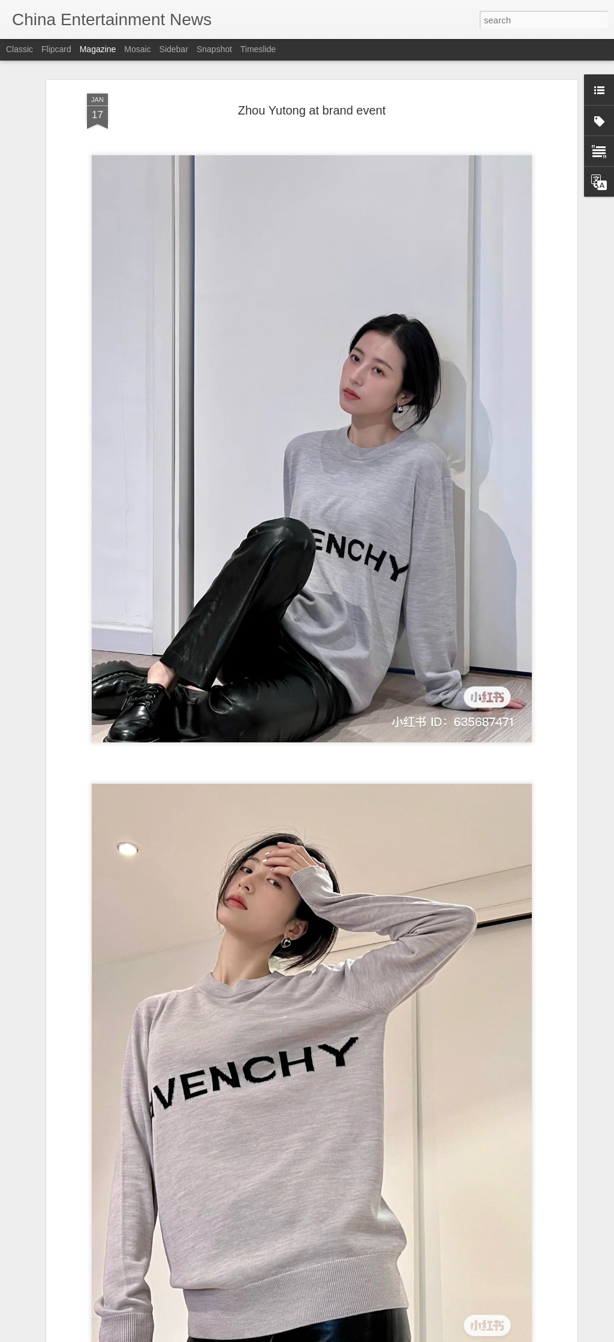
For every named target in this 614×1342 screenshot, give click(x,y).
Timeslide (258, 49)
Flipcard (56, 49)
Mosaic (137, 49)
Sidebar (173, 49)
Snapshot (214, 49)
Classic (19, 49)
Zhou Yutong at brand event (312, 108)
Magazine (98, 49)
